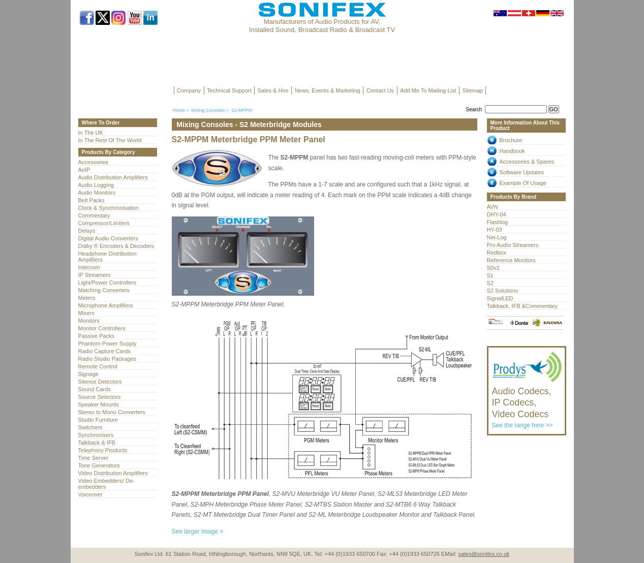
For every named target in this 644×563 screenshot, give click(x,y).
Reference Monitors (511, 260)
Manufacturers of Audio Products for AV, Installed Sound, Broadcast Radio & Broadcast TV (322, 26)
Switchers (90, 427)
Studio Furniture (98, 420)
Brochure (511, 140)
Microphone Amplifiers (105, 305)
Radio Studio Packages (107, 359)
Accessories (93, 162)
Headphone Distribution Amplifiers (107, 257)
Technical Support (229, 90)
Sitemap (473, 90)
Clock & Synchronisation (108, 208)
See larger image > (198, 531)
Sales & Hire (273, 90)
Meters (87, 298)
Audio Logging (96, 185)
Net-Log (497, 237)
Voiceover (90, 494)
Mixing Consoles (208, 110)
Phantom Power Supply (107, 343)
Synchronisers (96, 435)
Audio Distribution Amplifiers (113, 177)
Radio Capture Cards (104, 351)
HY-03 (494, 230)
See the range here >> (527, 403)
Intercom (89, 267)
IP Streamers (94, 275)
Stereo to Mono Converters (111, 412)
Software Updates (522, 172)
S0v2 (493, 268)
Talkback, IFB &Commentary (522, 306)
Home (179, 110)
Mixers (86, 313)
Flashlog (497, 222)
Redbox (496, 252)
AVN (492, 207)
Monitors (89, 321)
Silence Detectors (100, 382)
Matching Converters (104, 290)
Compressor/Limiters (104, 223)
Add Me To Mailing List (428, 90)
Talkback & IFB (96, 443)
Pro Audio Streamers (513, 245)
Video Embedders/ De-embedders (106, 484)
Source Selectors (99, 397)
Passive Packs (96, 336)
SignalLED (500, 298)
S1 (490, 275)
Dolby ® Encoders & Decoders (116, 246)
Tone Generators (99, 465)
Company (189, 90)
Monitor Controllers (102, 328)
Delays (87, 231)
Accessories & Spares (527, 162)
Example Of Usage (523, 183)
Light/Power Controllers (107, 282)
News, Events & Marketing (327, 90)
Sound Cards (94, 389)
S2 (490, 283)
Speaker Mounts (98, 404)
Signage (88, 374)
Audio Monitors (96, 193)
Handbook (512, 151)
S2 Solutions (502, 291)
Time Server (93, 458)
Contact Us (380, 90)
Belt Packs (91, 200)
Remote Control (97, 366)
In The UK (90, 133)
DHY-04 (496, 214)
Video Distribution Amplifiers (113, 473)
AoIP (84, 170)
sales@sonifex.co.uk (483, 554)
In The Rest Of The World (110, 140)
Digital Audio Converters (108, 238)
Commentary (94, 215)
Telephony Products (103, 450)
